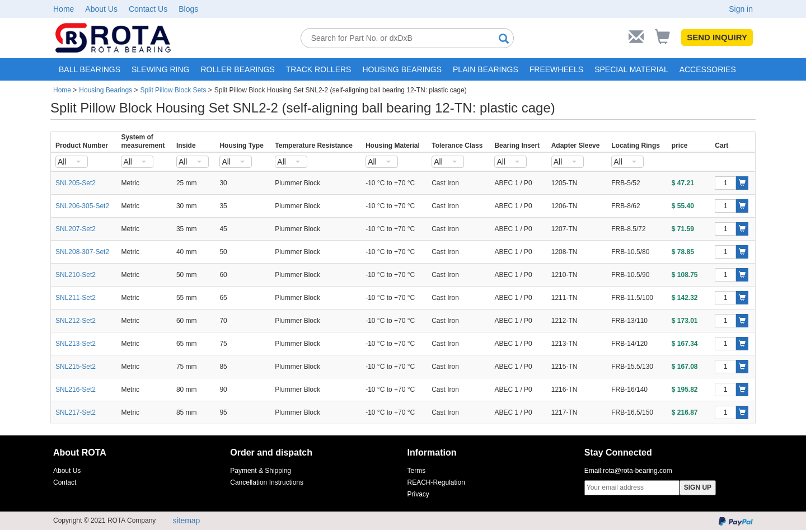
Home (63, 8)
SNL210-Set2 (75, 275)
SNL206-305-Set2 (82, 206)
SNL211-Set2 (75, 298)
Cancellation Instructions (266, 482)
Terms (416, 471)
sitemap (186, 520)
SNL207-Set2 (75, 229)
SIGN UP (697, 487)
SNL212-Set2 (75, 321)
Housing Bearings (105, 90)
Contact (64, 482)
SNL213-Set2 (75, 344)
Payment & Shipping (260, 471)
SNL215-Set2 (75, 366)
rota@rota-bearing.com (637, 471)
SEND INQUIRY (717, 37)
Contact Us (148, 8)
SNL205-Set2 (75, 183)
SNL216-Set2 (75, 389)
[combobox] (71, 162)
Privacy (418, 494)
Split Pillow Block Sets (173, 90)
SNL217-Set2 (75, 412)
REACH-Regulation (436, 482)
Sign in (741, 8)
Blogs (188, 8)
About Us (101, 8)
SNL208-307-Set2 (82, 252)
